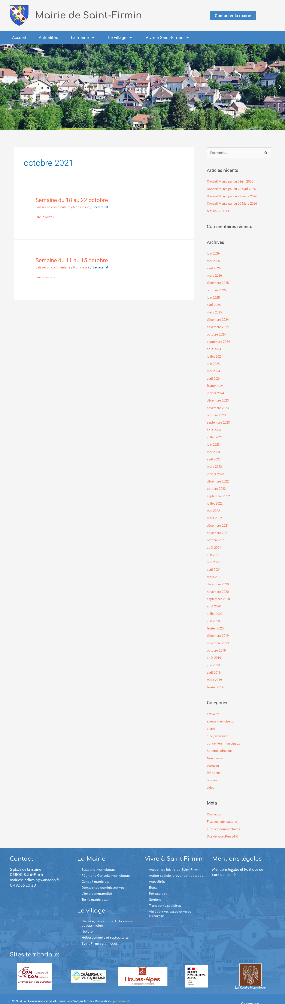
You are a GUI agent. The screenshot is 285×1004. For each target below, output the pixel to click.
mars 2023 (214, 463)
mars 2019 (214, 672)
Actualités (48, 37)
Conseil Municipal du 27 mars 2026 (232, 196)
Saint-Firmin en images (100, 934)
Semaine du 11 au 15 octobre (72, 260)
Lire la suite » (45, 217)
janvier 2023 (215, 470)
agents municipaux (220, 713)
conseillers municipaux (223, 735)
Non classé (81, 207)
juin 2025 (213, 296)
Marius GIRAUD (218, 211)
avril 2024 (214, 376)
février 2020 (215, 622)
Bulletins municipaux (98, 860)
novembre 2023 (218, 405)
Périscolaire (158, 884)
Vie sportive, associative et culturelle (170, 904)
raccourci (213, 771)
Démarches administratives (103, 878)
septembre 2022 (218, 492)
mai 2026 (213, 260)
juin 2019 (213, 658)
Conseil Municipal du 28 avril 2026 (231, 189)
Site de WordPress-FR (222, 827)
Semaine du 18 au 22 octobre (72, 200)
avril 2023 (214, 455)
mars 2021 (214, 571)
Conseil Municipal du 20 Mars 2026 (232, 203)
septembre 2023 (218, 419)
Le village (120, 37)
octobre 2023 (216, 412)
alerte (211, 721)
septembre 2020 (218, 593)
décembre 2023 (218, 398)
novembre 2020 (218, 585)
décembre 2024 (218, 318)
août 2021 (214, 542)
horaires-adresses (220, 742)
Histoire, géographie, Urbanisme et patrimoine (107, 914)
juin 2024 (213, 361)
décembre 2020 (218, 578)
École (153, 878)
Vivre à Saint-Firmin (168, 37)
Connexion (214, 805)
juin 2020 (213, 614)
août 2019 (214, 651)
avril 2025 (214, 304)
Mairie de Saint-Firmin (91, 15)
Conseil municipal (95, 872)
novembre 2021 (218, 528)
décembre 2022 (218, 477)
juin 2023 (213, 441)
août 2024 (214, 347)
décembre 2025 (218, 282)
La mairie (83, 37)
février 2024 (215, 383)
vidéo (211, 779)
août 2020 (214, 600)
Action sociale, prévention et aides (176, 866)
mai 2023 (213, 448)
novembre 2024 (218, 325)
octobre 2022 (216, 484)
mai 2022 (213, 506)
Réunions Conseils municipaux (106, 866)
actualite (213, 706)
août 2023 (214, 427)
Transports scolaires (165, 896)
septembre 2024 (218, 340)
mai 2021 (213, 557)
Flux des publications (222, 812)
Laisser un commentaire (53, 207)
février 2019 (215, 680)
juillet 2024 (214, 354)
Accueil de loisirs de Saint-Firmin (175, 860)
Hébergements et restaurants (105, 928)
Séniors (155, 890)
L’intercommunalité (97, 884)
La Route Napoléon (250, 978)
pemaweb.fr (121, 991)
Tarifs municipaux (95, 890)
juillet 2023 (214, 434)
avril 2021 (214, 564)
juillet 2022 (214, 499)
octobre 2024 (216, 332)
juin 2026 (213, 253)
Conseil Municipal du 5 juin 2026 (230, 182)
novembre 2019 (218, 636)
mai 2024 (213, 369)
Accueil (19, 37)
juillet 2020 (214, 607)
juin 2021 (213, 549)
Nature (87, 922)
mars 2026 (214, 275)
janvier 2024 (215, 390)
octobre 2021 (216, 535)
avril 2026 (214, 267)
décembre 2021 (218, 521)
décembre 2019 (218, 629)
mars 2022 (214, 513)
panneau (213, 757)
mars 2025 (214, 311)
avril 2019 (214, 665)
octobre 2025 (216, 289)
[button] (4, 87)
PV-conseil (214, 764)
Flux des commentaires (223, 820)
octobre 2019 (216, 643)
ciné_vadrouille (217, 728)
